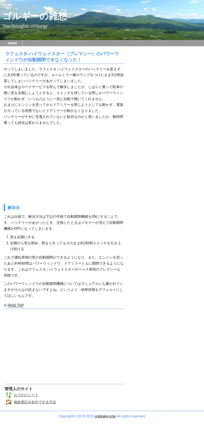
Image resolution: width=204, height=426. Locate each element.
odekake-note (105, 416)
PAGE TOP (16, 305)
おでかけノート (26, 395)
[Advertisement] (64, 163)
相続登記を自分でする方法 (35, 402)
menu (12, 43)
